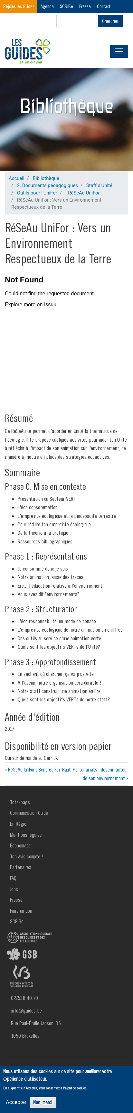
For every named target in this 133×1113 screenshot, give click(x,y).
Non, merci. (43, 1102)
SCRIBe (66, 6)
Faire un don (21, 911)
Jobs (14, 889)
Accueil (16, 178)
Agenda (47, 6)
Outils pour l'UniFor (37, 193)
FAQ (13, 878)
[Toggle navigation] (119, 51)
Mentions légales (26, 835)
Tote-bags (20, 802)
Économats (20, 845)
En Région (19, 824)
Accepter (16, 1102)
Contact (103, 6)
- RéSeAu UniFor (82, 193)
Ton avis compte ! (26, 856)
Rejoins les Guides (18, 6)
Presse (85, 6)
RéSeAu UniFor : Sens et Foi (32, 769)
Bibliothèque (46, 178)
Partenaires (20, 867)
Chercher (110, 21)
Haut (66, 769)
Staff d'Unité (99, 185)
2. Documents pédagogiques (47, 185)
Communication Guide (29, 813)
